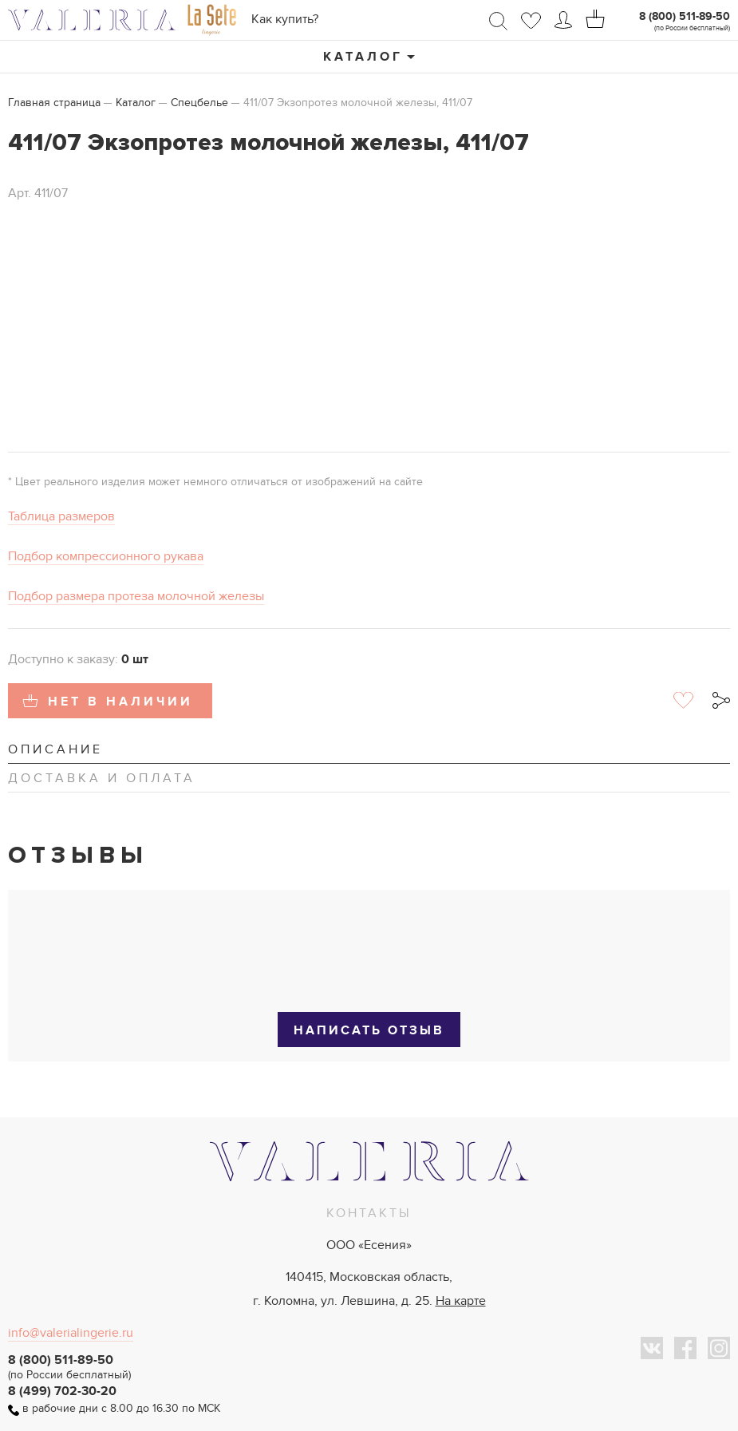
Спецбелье (199, 102)
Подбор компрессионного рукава (105, 556)
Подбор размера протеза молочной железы (136, 596)
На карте (461, 1301)
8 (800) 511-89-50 (684, 16)
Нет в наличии (120, 702)
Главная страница (54, 102)
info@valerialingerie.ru (70, 1333)
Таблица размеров (61, 516)
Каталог (363, 57)
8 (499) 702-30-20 (62, 1391)
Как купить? (284, 19)
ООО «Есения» (369, 1245)
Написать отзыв (369, 1030)
